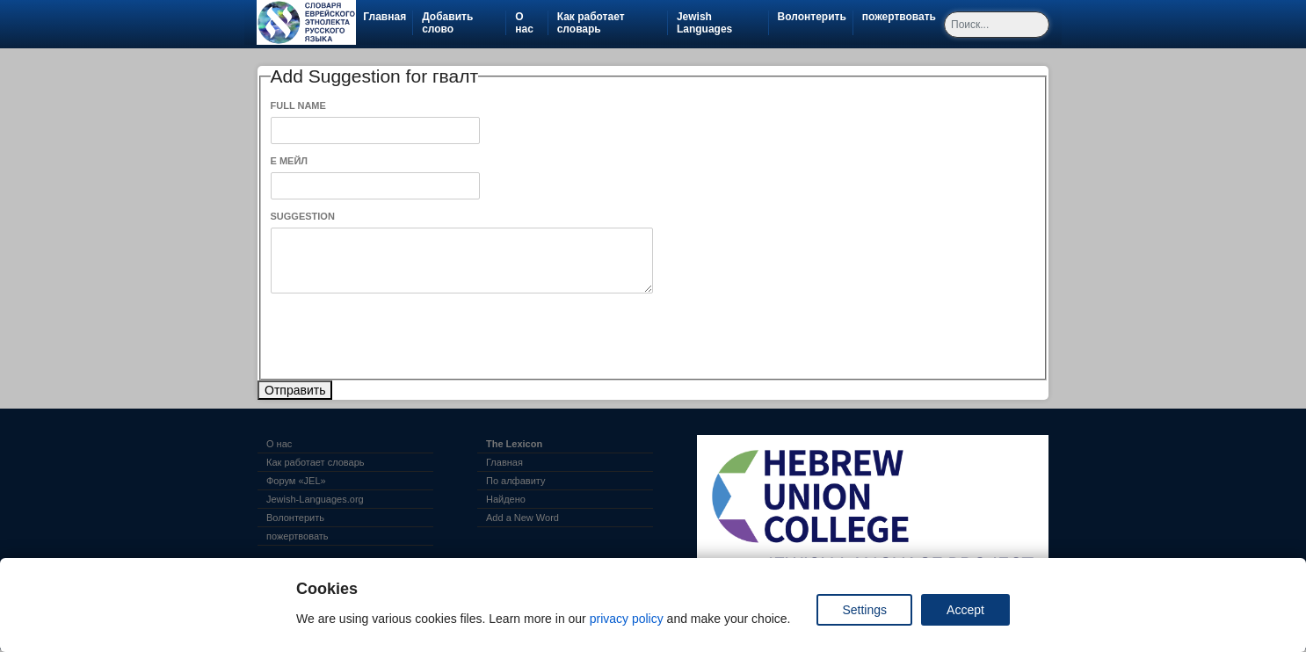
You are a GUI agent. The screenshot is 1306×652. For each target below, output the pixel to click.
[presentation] (404, 336)
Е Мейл (289, 161)
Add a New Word (522, 517)
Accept (965, 610)
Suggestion (303, 216)
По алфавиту (515, 480)
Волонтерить (815, 17)
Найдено (506, 499)
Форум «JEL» (296, 480)
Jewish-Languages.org (315, 499)
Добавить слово (447, 23)
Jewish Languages (722, 23)
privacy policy (627, 619)
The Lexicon (514, 443)
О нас (524, 23)
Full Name (298, 105)
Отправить (295, 390)
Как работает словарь (591, 23)
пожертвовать (902, 17)
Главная (384, 17)
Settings (864, 610)
